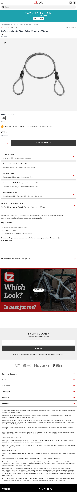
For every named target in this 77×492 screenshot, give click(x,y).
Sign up (38, 349)
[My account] (74, 2)
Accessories (5, 24)
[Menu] (13, 3)
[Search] (38, 7)
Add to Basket (43, 143)
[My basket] (70, 2)
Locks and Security (18, 24)
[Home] (38, 3)
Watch (38, 290)
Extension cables (32, 24)
